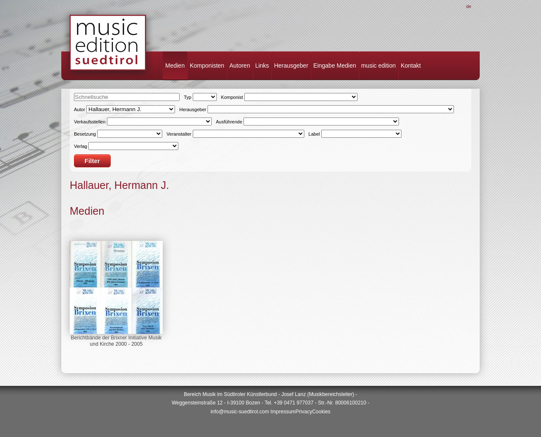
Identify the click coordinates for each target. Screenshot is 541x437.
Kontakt (411, 65)
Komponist (232, 97)
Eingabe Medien (334, 65)
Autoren (240, 65)
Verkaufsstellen (90, 121)
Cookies (321, 412)
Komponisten (207, 65)
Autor (79, 109)
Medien (175, 65)
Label (314, 134)
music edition (378, 65)
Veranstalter (179, 134)
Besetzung (85, 134)
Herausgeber (291, 65)
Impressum (282, 412)
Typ (187, 97)
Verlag (80, 146)
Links (262, 65)
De (468, 6)
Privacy (303, 412)
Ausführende (229, 121)
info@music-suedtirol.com (239, 412)
